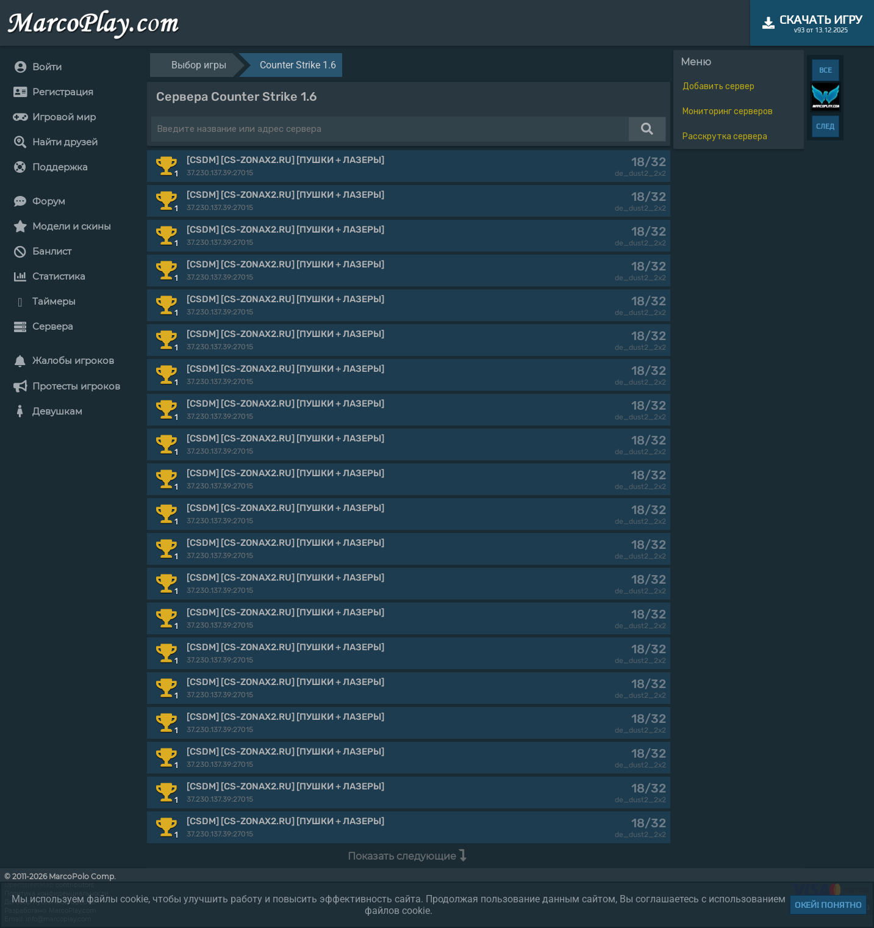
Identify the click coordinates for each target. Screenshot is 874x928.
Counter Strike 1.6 (298, 65)
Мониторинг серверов (727, 111)
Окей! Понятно (828, 905)
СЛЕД (825, 126)
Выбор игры (198, 65)
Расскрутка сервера (724, 136)
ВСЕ (825, 70)
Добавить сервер (718, 86)
